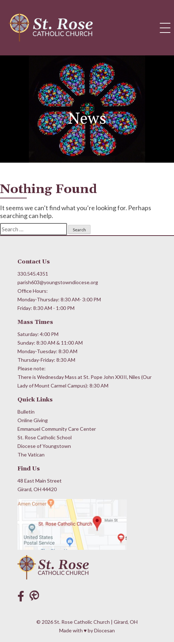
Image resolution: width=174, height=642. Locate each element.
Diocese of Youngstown (44, 446)
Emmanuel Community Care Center (56, 429)
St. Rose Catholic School (44, 437)
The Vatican (31, 454)
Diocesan (104, 630)
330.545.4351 (32, 274)
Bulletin (26, 412)
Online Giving (32, 420)
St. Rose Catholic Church (82, 622)
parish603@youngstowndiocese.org (57, 282)
